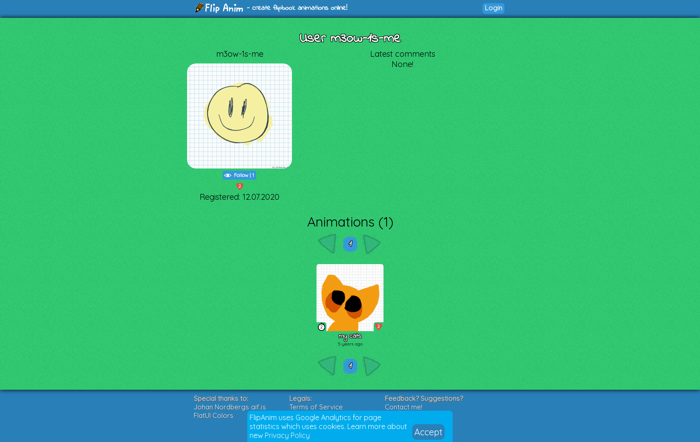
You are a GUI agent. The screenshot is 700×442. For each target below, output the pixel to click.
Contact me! (403, 407)
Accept (428, 432)
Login (493, 8)
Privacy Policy (287, 435)
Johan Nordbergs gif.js (230, 407)
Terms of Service (316, 407)
